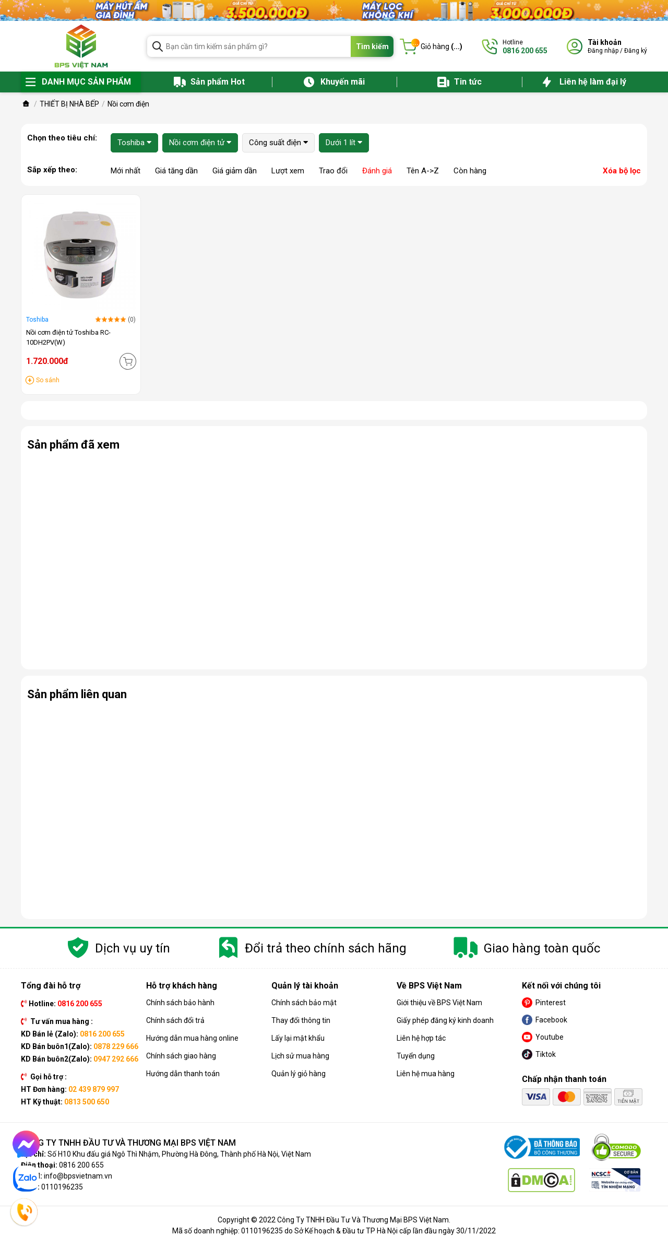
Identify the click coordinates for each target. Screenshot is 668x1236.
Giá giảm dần (234, 170)
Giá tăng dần (176, 170)
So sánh (47, 380)
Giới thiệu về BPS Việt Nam (439, 1002)
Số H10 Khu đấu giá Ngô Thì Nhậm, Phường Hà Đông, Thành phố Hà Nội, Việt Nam (179, 1154)
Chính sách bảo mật (304, 1002)
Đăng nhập (603, 50)
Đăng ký (635, 50)
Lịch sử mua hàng (300, 1056)
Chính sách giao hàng (181, 1056)
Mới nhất (125, 170)
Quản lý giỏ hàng (298, 1073)
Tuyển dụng (416, 1056)
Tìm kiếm (372, 46)
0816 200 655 (81, 1165)
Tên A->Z (423, 170)
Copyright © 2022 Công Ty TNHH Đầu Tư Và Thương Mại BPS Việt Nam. (334, 1220)
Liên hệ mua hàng (426, 1073)
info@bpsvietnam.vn (78, 1176)
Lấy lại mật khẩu (298, 1038)
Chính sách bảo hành (180, 1002)
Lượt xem (287, 170)
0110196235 (62, 1187)
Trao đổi (333, 170)
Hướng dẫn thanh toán (183, 1073)
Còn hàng (470, 170)
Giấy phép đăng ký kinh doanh (445, 1020)
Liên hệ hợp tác (421, 1038)
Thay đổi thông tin (300, 1020)
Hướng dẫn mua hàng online (192, 1038)
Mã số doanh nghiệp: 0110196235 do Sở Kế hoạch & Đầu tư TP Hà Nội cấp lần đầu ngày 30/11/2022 (334, 1231)
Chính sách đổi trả (175, 1020)
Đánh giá (377, 170)
